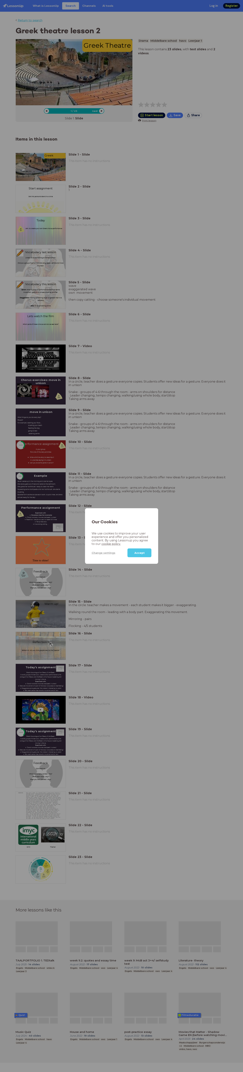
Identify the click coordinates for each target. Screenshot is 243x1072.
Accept (139, 553)
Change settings (103, 552)
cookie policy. (111, 544)
